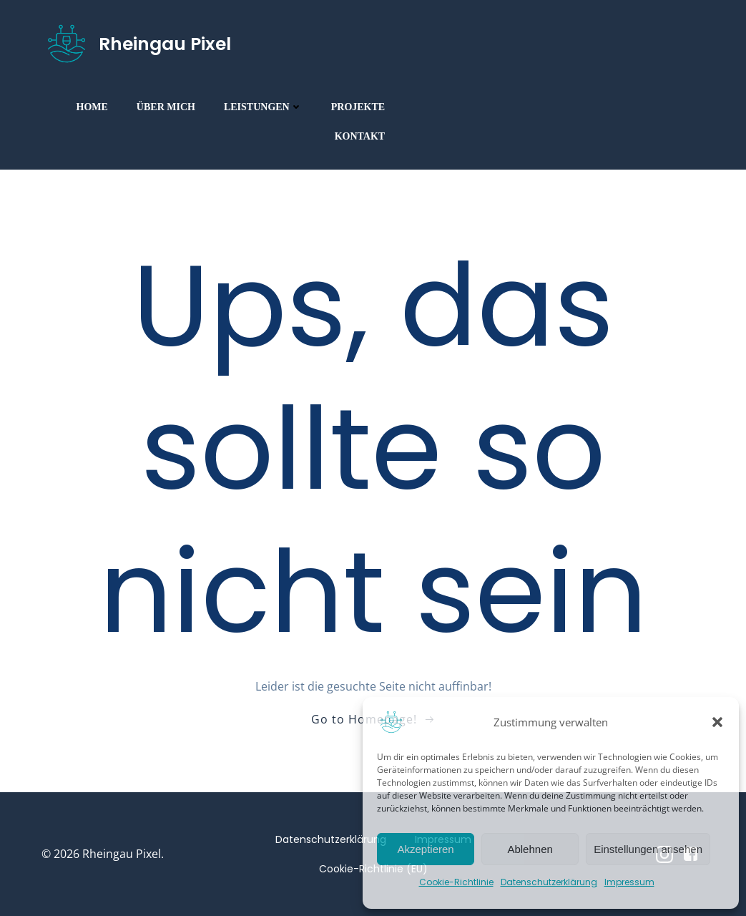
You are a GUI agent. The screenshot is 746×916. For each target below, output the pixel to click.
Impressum (629, 882)
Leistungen (263, 106)
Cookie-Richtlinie (456, 882)
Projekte (358, 106)
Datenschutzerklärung (549, 882)
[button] (717, 722)
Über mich (166, 106)
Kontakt (360, 135)
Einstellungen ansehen (648, 849)
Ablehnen (529, 849)
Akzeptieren (425, 849)
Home (92, 106)
